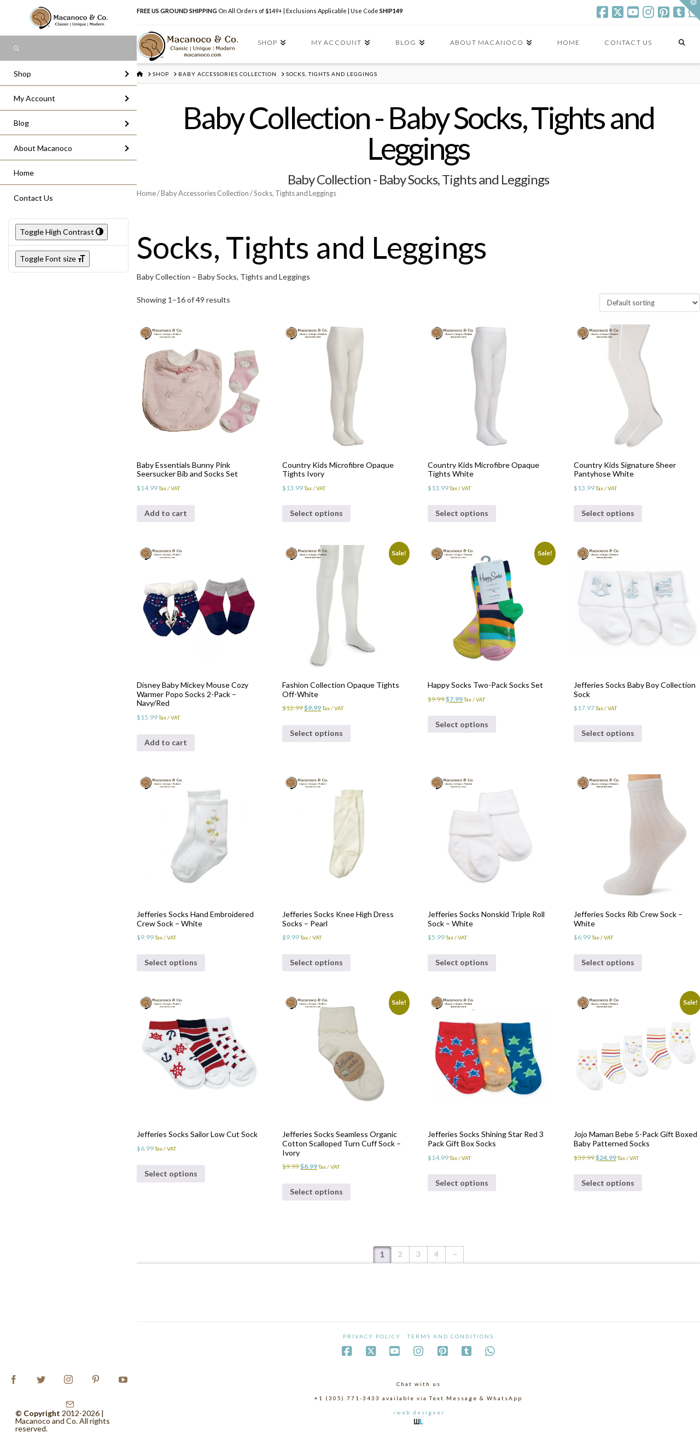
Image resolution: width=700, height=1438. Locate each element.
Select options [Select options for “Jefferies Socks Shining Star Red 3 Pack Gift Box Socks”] (461, 1182)
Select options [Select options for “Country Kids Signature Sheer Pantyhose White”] (607, 513)
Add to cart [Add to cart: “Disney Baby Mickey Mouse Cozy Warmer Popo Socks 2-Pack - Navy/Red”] (165, 742)
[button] (689, 10)
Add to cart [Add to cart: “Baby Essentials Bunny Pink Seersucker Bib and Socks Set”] (165, 513)
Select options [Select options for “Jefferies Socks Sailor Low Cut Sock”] (170, 1173)
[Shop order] (649, 302)
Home (146, 193)
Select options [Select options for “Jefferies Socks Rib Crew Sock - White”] (607, 962)
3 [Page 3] (418, 1254)
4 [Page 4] (436, 1254)
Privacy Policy (372, 1336)
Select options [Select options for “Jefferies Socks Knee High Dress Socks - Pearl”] (316, 962)
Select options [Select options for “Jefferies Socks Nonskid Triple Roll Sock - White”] (461, 962)
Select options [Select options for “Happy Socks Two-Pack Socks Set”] (461, 724)
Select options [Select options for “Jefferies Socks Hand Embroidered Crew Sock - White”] (170, 962)
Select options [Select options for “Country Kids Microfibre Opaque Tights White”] (461, 513)
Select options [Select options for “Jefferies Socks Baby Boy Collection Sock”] (607, 733)
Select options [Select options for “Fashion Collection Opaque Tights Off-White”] (316, 733)
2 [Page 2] (400, 1254)
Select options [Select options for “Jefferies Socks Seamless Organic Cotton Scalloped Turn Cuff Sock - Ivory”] (316, 1191)
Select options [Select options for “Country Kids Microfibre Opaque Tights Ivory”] (316, 513)
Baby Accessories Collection (205, 193)
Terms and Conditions (450, 1336)
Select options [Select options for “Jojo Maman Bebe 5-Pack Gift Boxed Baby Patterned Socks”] (607, 1182)
